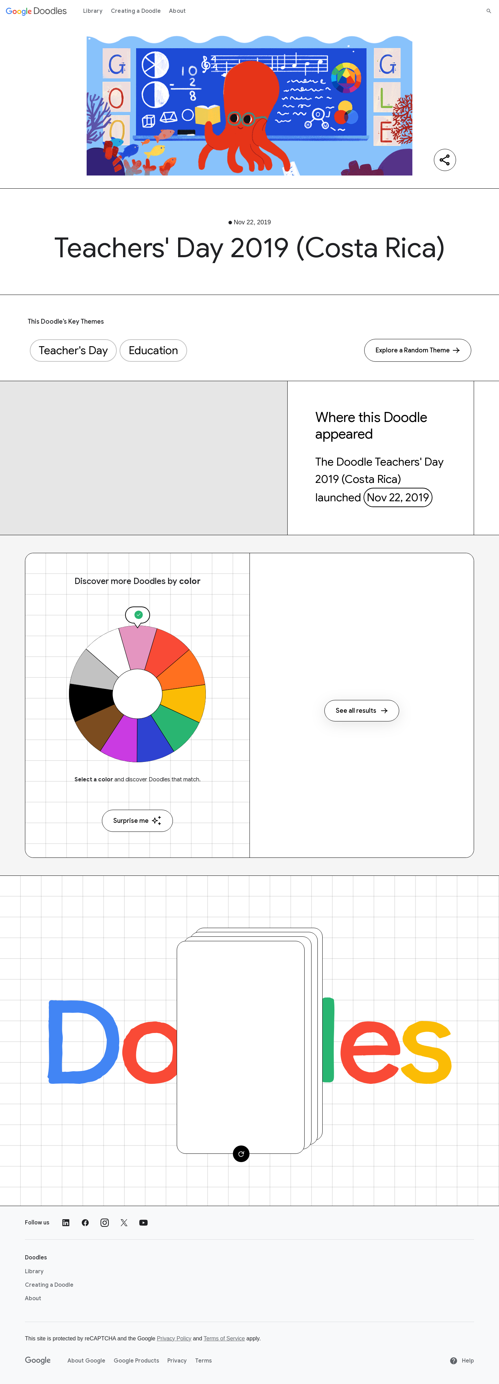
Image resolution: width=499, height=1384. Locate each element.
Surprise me (137, 821)
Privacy (177, 1360)
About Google (86, 1360)
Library (93, 11)
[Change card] (241, 1153)
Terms (203, 1360)
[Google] (38, 1361)
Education (153, 350)
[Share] (445, 160)
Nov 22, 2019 (398, 497)
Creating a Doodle (136, 11)
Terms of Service (224, 1338)
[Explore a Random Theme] (417, 350)
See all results (362, 711)
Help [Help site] (461, 1361)
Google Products (136, 1360)
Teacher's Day (73, 350)
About (177, 11)
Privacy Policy (174, 1338)
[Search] (489, 11)
